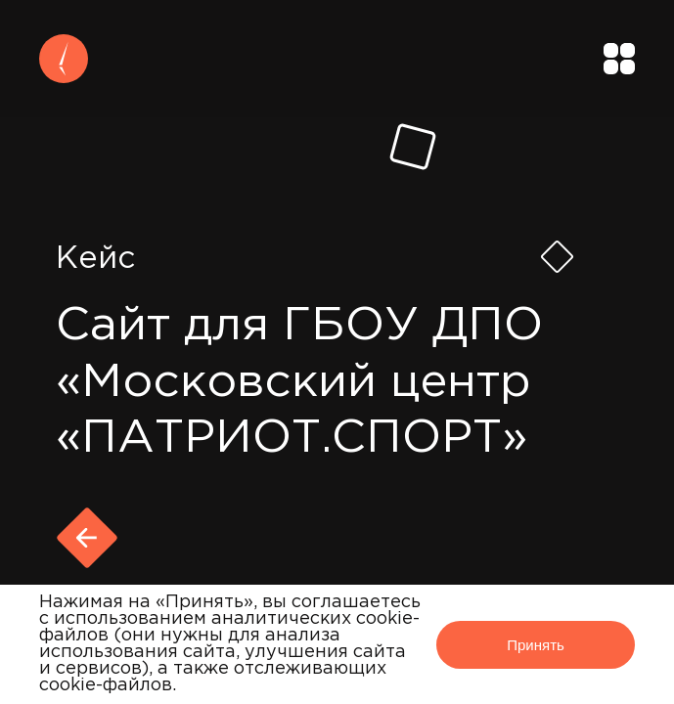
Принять (535, 645)
